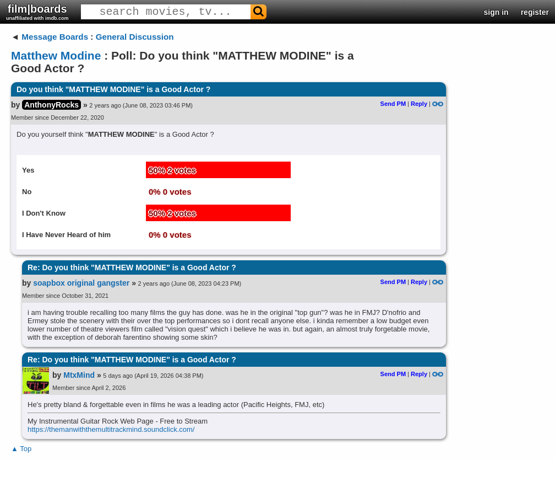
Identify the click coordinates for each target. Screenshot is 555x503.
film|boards (37, 12)
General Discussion (135, 36)
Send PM (393, 103)
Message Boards (54, 36)
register (535, 12)
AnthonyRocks (51, 104)
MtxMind (79, 375)
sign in (496, 12)
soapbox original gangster (81, 283)
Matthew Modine (56, 55)
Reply (419, 103)
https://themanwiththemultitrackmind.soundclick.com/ (111, 429)
